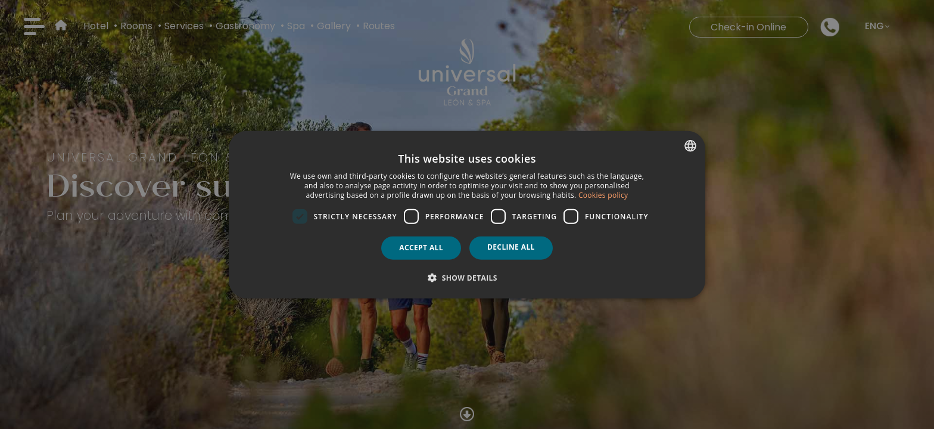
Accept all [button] (421, 248)
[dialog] (467, 215)
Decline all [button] (511, 247)
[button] (467, 277)
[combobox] (690, 146)
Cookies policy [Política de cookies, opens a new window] (603, 194)
